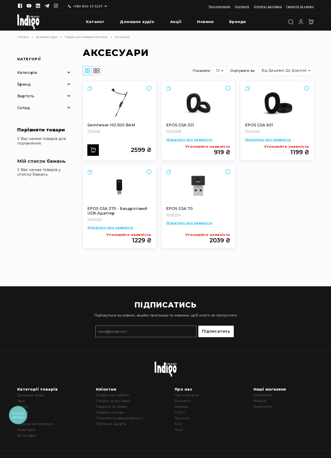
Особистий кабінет (113, 395)
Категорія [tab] (27, 72)
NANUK (260, 401)
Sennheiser (263, 395)
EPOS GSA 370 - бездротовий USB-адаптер (117, 210)
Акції (179, 430)
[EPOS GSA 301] (198, 103)
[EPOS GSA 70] (198, 187)
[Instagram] (56, 6)
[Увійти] (301, 21)
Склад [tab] (23, 108)
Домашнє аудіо (47, 37)
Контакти (242, 6)
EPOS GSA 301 (180, 125)
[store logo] (28, 21)
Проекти (182, 418)
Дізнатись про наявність (189, 140)
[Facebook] (20, 6)
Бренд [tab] (24, 84)
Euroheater (263, 407)
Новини (181, 407)
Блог (179, 424)
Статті (180, 412)
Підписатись (216, 331)
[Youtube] (29, 6)
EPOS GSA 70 (179, 208)
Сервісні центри (110, 412)
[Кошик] (311, 22)
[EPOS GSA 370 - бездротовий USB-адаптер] (119, 187)
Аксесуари (26, 435)
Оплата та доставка (113, 401)
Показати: (202, 70)
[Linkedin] (38, 6)
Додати (94, 150)
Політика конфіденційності (119, 418)
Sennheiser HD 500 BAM (111, 125)
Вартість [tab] (25, 96)
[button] (219, 70)
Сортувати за (242, 70)
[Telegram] (47, 6)
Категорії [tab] (29, 59)
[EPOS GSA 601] (277, 103)
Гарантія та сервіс (300, 6)
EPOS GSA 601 (259, 125)
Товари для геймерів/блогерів (86, 37)
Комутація (26, 430)
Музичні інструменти (35, 424)
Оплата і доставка (268, 6)
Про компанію (220, 6)
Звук (21, 401)
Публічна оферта (111, 424)
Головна (23, 37)
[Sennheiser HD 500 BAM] (119, 103)
